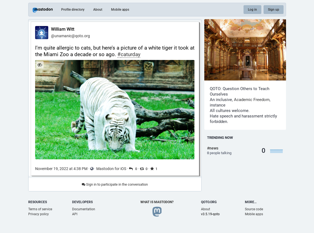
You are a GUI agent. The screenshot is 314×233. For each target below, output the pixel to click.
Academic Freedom (252, 99)
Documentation (83, 209)
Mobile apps (120, 9)
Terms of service (40, 209)
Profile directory (72, 9)
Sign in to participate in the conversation (115, 184)
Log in (252, 9)
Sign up (273, 9)
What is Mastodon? (157, 202)
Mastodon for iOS (111, 168)
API (74, 214)
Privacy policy (38, 214)
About (97, 9)
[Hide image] (40, 64)
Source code (254, 209)
